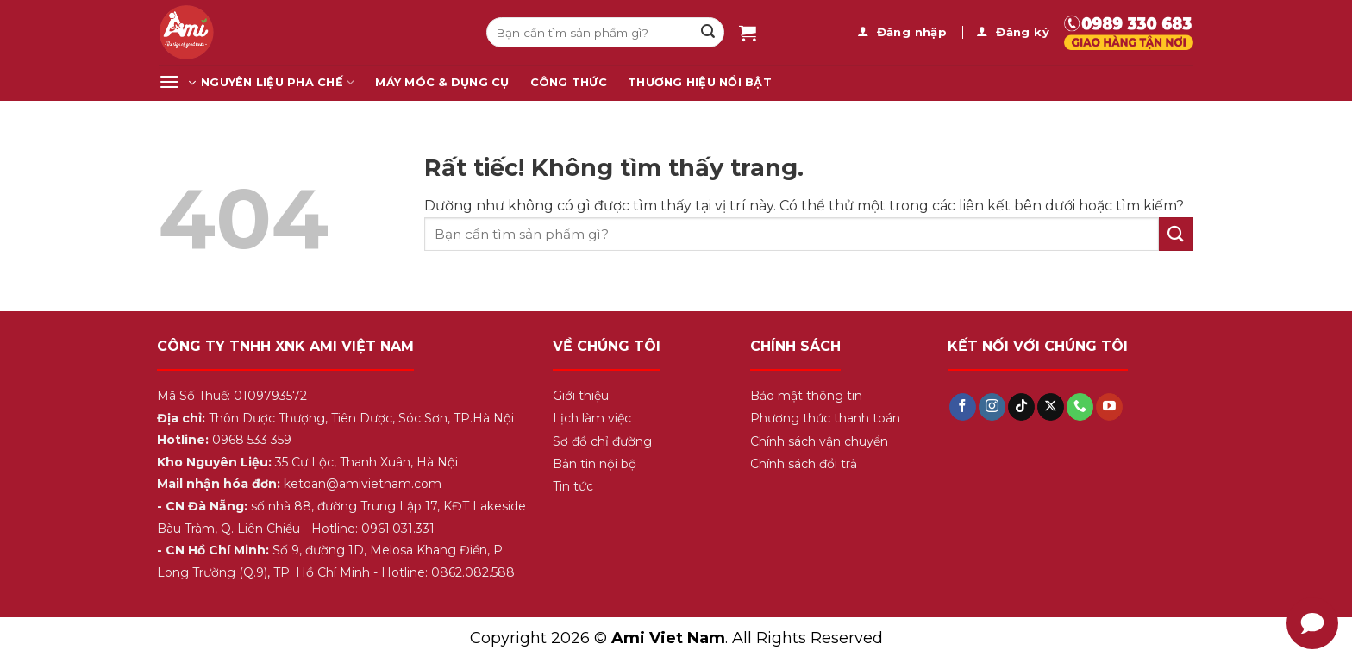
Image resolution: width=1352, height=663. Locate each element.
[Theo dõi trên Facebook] (962, 407)
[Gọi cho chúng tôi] (1080, 407)
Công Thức (568, 82)
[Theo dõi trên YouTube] (1109, 407)
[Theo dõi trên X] (1050, 407)
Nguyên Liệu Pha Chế (277, 82)
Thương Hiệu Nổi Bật (700, 82)
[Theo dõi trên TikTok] (1021, 407)
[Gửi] (708, 32)
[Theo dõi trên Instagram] (992, 407)
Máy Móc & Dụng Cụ (442, 82)
